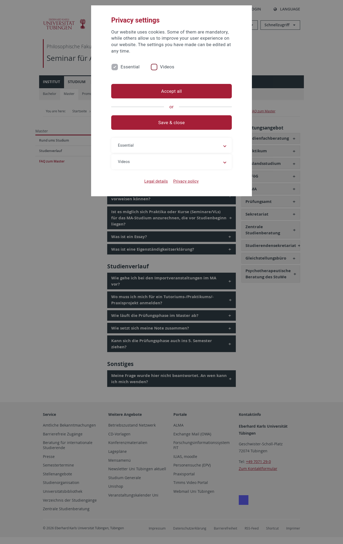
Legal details (156, 181)
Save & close (171, 122)
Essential (130, 66)
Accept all (171, 91)
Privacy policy (186, 181)
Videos (167, 66)
